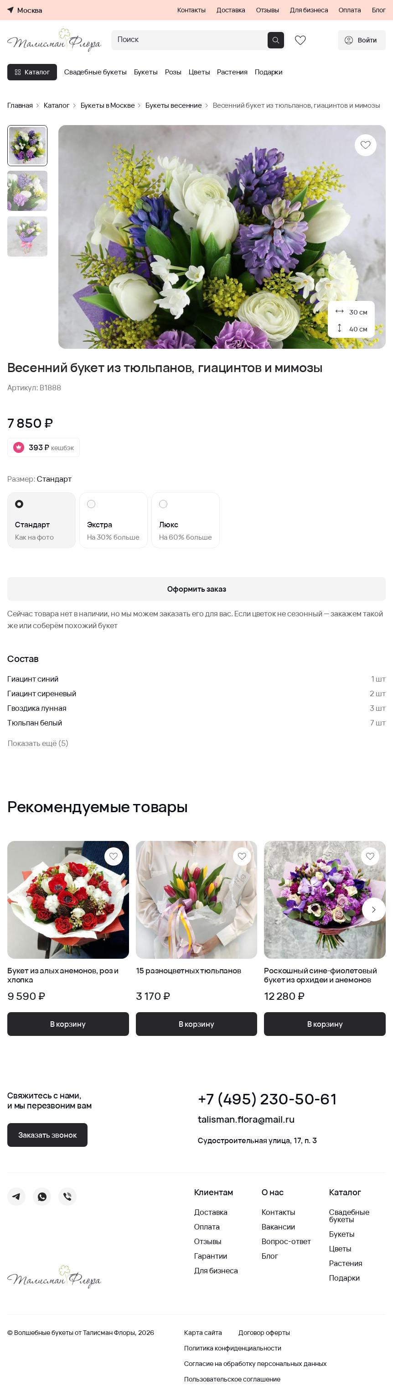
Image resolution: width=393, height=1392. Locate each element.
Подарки (269, 72)
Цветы (199, 72)
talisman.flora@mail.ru (246, 1119)
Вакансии (278, 1226)
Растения (232, 72)
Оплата (350, 10)
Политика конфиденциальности (232, 1348)
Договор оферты (264, 1332)
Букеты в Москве (108, 105)
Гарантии (210, 1256)
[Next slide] (374, 909)
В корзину (68, 1024)
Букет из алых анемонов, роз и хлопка (63, 975)
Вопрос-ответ (286, 1241)
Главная (20, 105)
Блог (379, 10)
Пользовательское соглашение (232, 1379)
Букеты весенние (173, 105)
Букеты (146, 72)
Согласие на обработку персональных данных (255, 1363)
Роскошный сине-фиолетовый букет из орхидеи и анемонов (320, 975)
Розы (173, 72)
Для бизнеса (309, 10)
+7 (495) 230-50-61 (267, 1099)
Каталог (32, 72)
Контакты (191, 10)
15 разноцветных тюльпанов (188, 971)
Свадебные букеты (95, 72)
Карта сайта (203, 1332)
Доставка (231, 10)
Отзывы (267, 10)
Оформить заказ (196, 589)
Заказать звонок (47, 1135)
